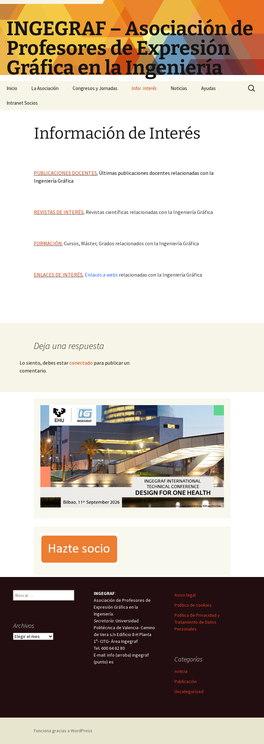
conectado (81, 362)
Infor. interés (144, 88)
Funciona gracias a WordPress (63, 731)
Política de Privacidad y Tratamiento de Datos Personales (197, 622)
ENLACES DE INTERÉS (58, 274)
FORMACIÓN (48, 243)
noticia (181, 671)
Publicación (185, 681)
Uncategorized (188, 691)
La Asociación (45, 88)
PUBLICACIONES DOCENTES (65, 173)
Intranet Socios (22, 103)
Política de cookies (193, 605)
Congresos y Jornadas (95, 88)
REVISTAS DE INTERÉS (59, 212)
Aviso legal (185, 595)
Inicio (12, 88)
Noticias (179, 88)
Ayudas (208, 88)
